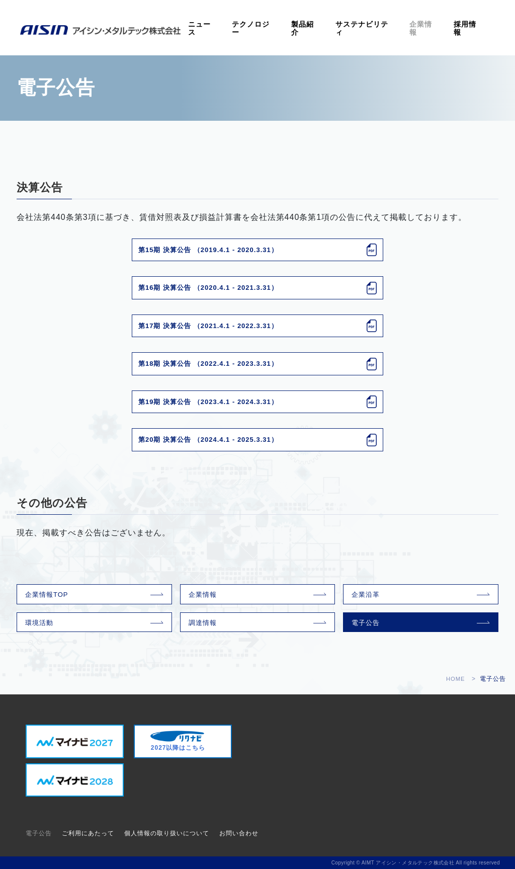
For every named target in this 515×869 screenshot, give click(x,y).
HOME (455, 678)
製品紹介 (326, 29)
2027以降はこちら (178, 741)
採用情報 (468, 29)
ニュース (237, 29)
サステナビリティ (379, 29)
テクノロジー (281, 29)
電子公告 (366, 622)
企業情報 (431, 29)
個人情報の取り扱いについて (166, 833)
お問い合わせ (239, 833)
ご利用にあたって (88, 833)
